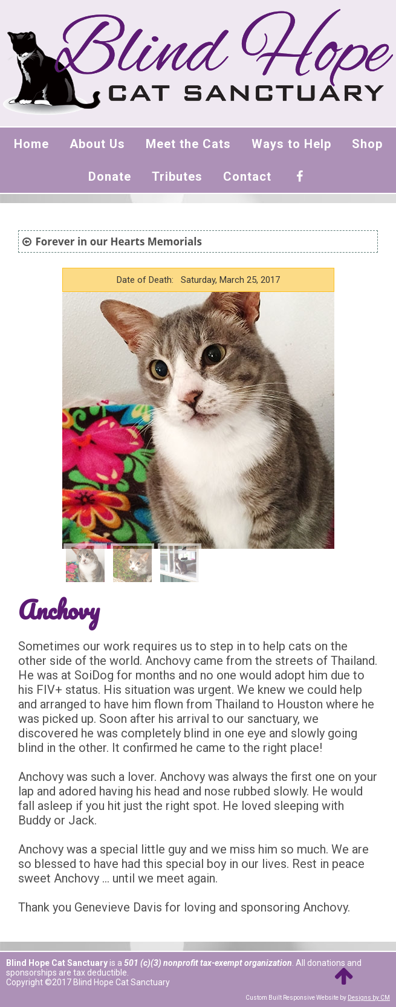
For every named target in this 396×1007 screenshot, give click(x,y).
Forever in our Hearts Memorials (118, 241)
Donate (109, 176)
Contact (247, 176)
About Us (97, 144)
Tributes (177, 176)
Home (31, 144)
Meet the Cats (188, 144)
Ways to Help (291, 144)
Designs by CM (369, 997)
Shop (367, 144)
